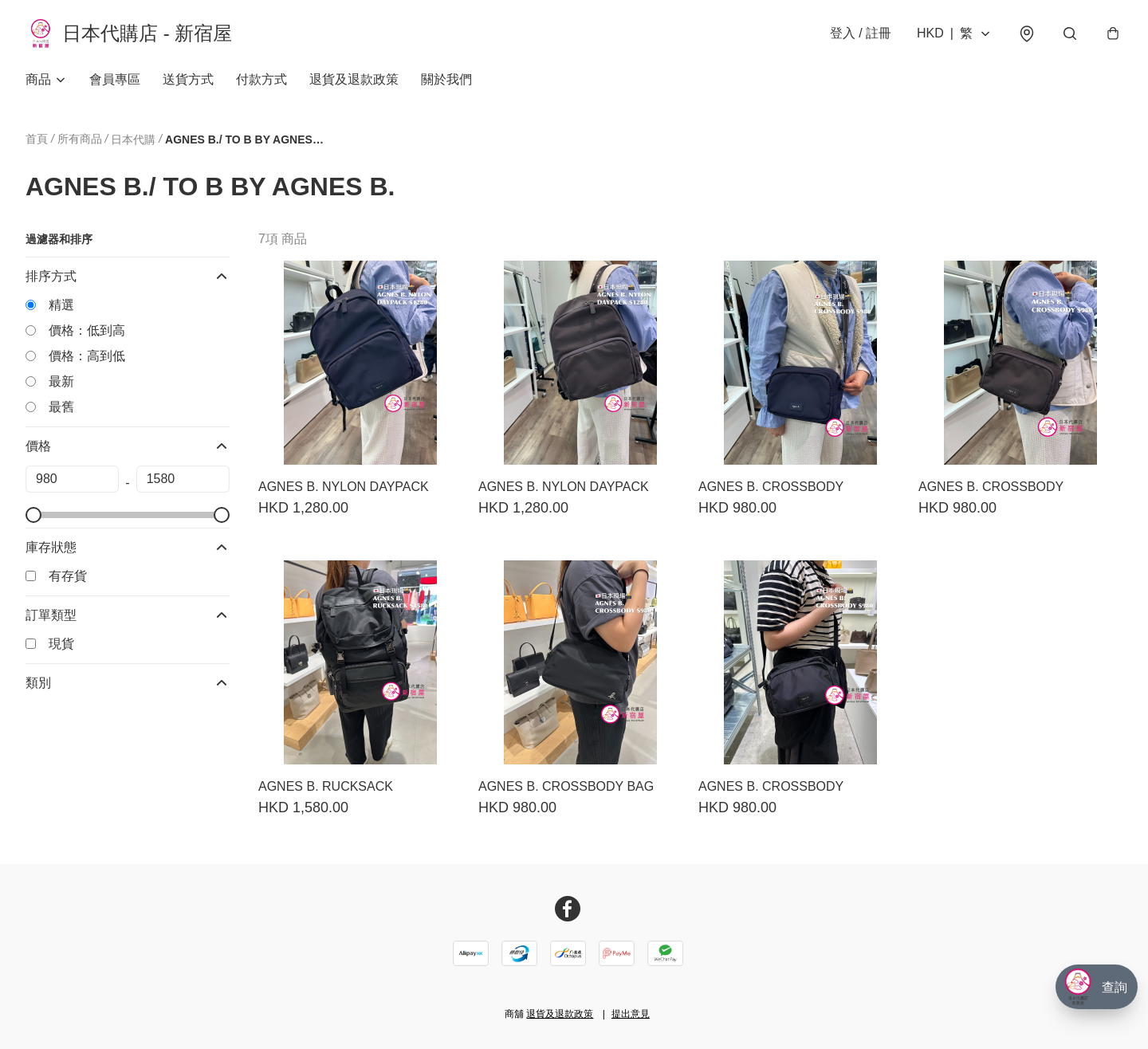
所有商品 (79, 138)
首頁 (37, 138)
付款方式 (261, 79)
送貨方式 (188, 79)
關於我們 (446, 79)
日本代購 (133, 139)
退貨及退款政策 (354, 79)
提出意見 (630, 1014)
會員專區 (114, 79)
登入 (860, 33)
